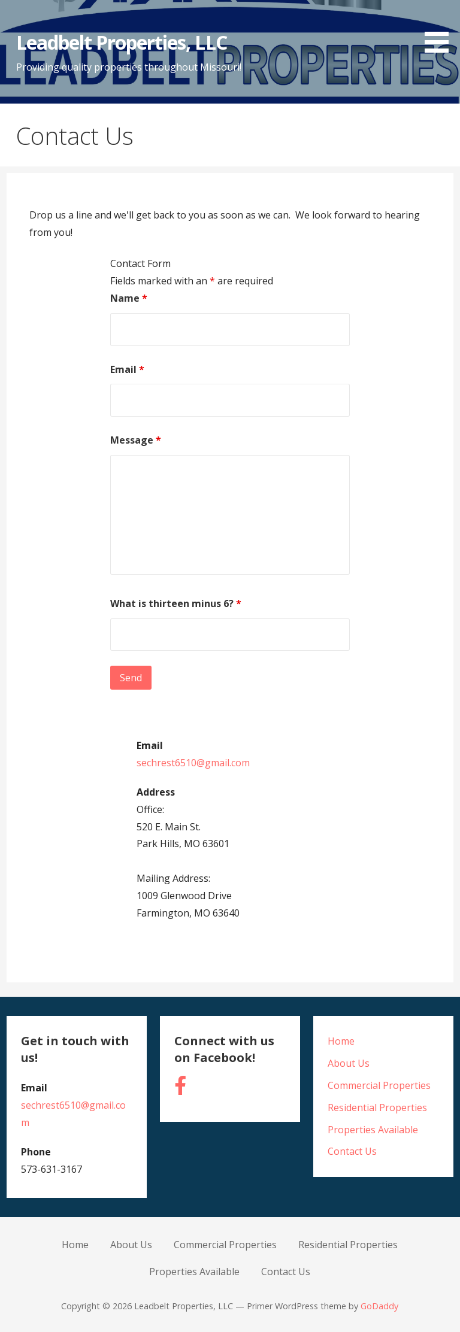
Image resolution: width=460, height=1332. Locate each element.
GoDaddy (379, 1306)
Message (135, 440)
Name (128, 298)
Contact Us (352, 1151)
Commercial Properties (379, 1085)
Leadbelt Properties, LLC (121, 42)
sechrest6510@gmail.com (193, 762)
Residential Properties (377, 1107)
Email (127, 369)
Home (341, 1041)
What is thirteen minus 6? (175, 603)
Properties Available (373, 1129)
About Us (349, 1063)
